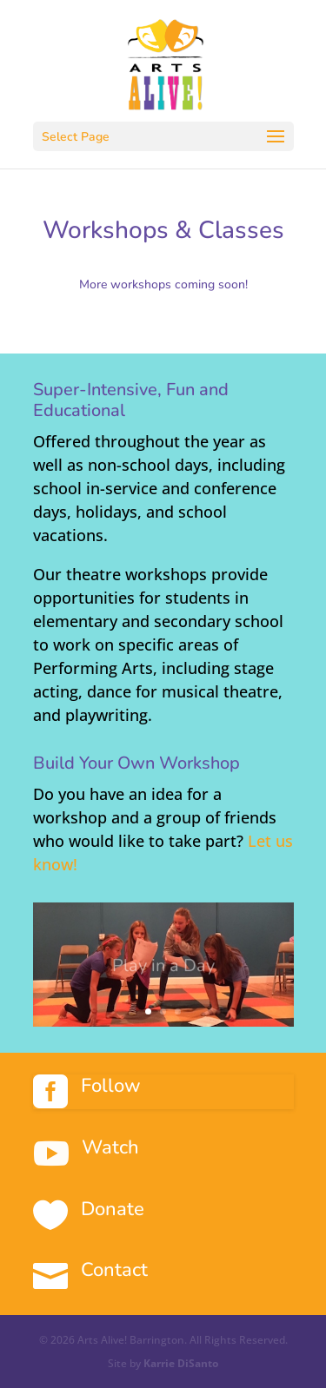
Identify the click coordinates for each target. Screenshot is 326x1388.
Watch (110, 1147)
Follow (111, 1086)
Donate (112, 1209)
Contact (114, 1270)
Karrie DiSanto (180, 1363)
